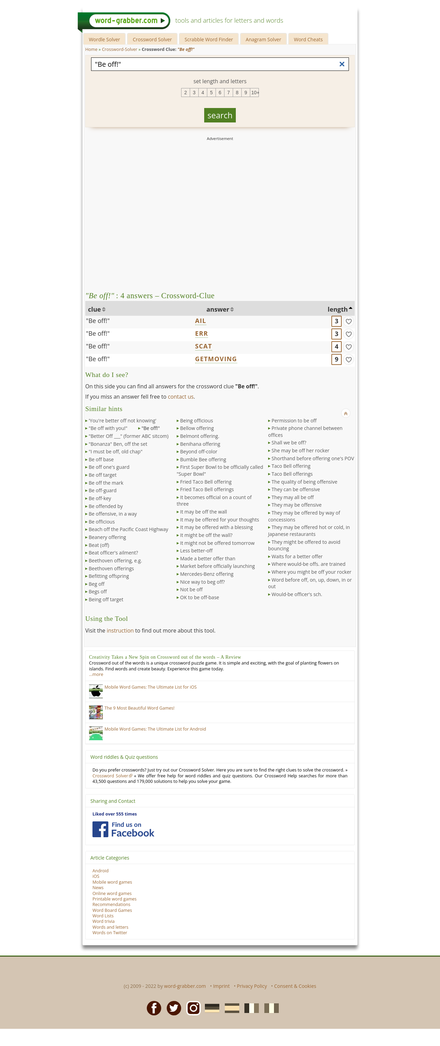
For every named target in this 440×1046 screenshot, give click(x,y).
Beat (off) (99, 545)
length (338, 309)
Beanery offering (107, 537)
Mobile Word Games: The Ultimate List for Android (155, 729)
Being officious (196, 420)
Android (100, 871)
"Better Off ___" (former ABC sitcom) (128, 436)
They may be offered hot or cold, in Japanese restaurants (309, 530)
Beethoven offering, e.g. (115, 560)
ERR (201, 333)
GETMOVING (216, 359)
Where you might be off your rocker (311, 572)
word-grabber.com (185, 986)
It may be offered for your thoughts (219, 519)
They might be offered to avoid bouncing (304, 545)
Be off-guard (103, 490)
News (97, 888)
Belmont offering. (199, 436)
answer (218, 309)
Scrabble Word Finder (209, 39)
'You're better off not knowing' (122, 420)
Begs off (98, 591)
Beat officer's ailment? (113, 552)
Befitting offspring (109, 576)
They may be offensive (297, 505)
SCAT (203, 346)
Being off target (106, 599)
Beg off (96, 584)
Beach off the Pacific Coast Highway (128, 529)
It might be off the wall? (206, 535)
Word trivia (103, 921)
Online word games (112, 893)
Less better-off (196, 550)
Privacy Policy (252, 986)
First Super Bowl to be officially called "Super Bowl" (220, 470)
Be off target (103, 475)
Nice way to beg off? (202, 582)
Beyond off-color (198, 451)
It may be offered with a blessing (216, 527)
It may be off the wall (203, 511)
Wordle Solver (104, 39)
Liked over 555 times (114, 814)
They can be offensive (296, 489)
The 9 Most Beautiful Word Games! (139, 708)
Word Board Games (112, 910)
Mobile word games (112, 882)
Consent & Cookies (295, 986)
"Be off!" (98, 320)
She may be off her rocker (300, 450)
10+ (255, 92)
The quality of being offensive (304, 481)
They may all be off (293, 497)
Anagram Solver (263, 39)
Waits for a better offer (297, 556)
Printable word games (114, 899)
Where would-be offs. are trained (308, 564)
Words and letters (110, 927)
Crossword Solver (152, 39)
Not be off (191, 589)
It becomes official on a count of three (214, 500)
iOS (95, 876)
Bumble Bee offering (203, 459)
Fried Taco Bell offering (206, 481)
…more (96, 674)
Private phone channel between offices (305, 431)
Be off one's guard (109, 467)
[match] (348, 321)
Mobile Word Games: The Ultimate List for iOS (150, 687)
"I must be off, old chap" (116, 451)
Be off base (101, 459)
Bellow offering (197, 428)
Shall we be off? (289, 442)
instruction (120, 630)
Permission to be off (294, 420)
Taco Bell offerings (292, 474)
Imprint (221, 986)
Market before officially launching (217, 566)
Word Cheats (308, 39)
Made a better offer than (207, 558)
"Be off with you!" (108, 428)
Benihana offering (200, 444)
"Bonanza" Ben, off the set (118, 444)
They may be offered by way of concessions (304, 516)
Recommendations (111, 904)
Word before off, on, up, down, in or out (310, 583)
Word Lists (103, 916)
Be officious (102, 521)
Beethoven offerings (111, 568)
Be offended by (106, 506)
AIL (200, 320)
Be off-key (100, 498)
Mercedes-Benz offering (206, 574)
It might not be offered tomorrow (217, 543)
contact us (181, 396)
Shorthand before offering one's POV (313, 458)
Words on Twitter (109, 933)
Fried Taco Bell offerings (207, 489)
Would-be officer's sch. (297, 594)
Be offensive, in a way (113, 513)
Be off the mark (106, 482)
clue (94, 309)
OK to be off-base (199, 597)
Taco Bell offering (291, 466)
